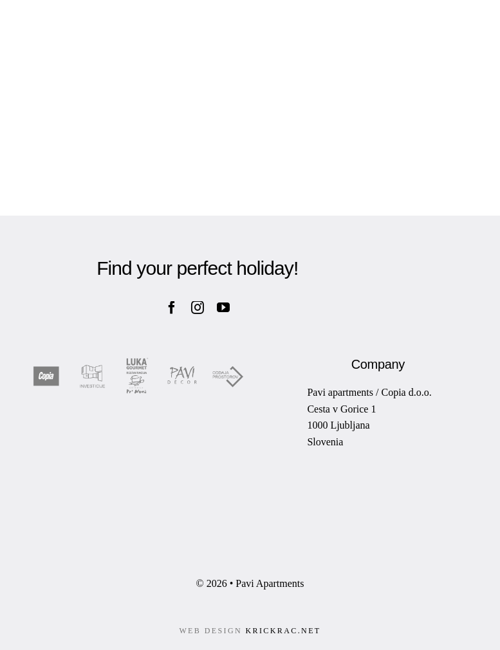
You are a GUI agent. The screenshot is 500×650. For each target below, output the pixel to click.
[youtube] (223, 307)
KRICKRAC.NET (282, 630)
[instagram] (197, 307)
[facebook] (171, 307)
